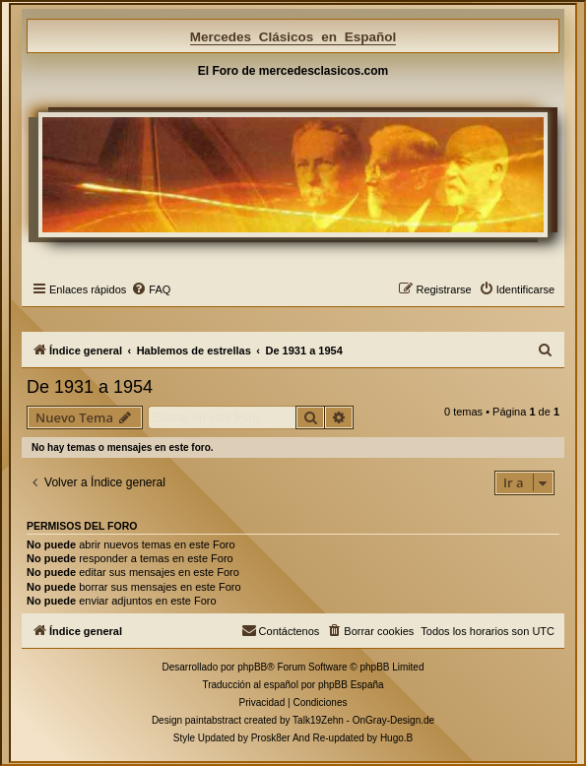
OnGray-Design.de (393, 720)
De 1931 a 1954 (90, 387)
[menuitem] (150, 289)
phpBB (252, 667)
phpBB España (351, 684)
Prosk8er (271, 738)
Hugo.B (396, 738)
